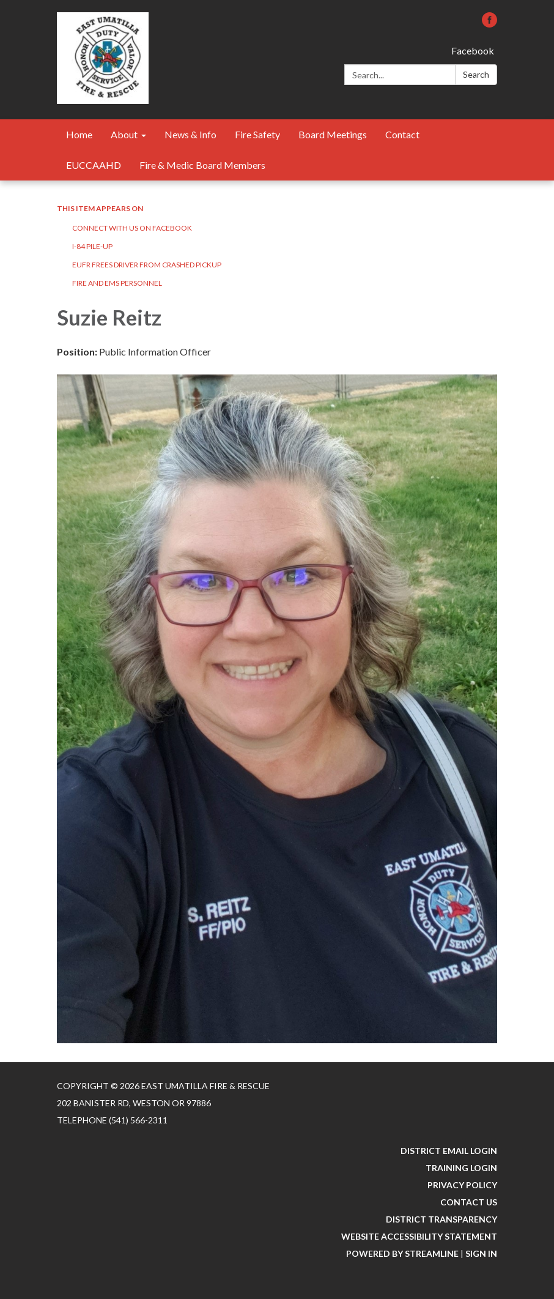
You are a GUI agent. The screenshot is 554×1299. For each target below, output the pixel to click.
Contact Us (468, 1202)
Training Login (461, 1168)
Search (476, 74)
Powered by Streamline (402, 1253)
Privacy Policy (462, 1185)
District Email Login (449, 1150)
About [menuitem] (124, 134)
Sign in (481, 1253)
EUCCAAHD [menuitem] (93, 165)
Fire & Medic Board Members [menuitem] (202, 165)
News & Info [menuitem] (190, 134)
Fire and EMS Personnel (117, 283)
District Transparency (441, 1219)
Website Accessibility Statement (419, 1236)
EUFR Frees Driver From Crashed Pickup (146, 264)
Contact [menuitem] (402, 134)
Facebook (472, 50)
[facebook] (489, 23)
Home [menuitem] (79, 134)
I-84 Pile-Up (92, 246)
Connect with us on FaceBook (132, 228)
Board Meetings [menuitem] (332, 134)
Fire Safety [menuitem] (257, 134)
